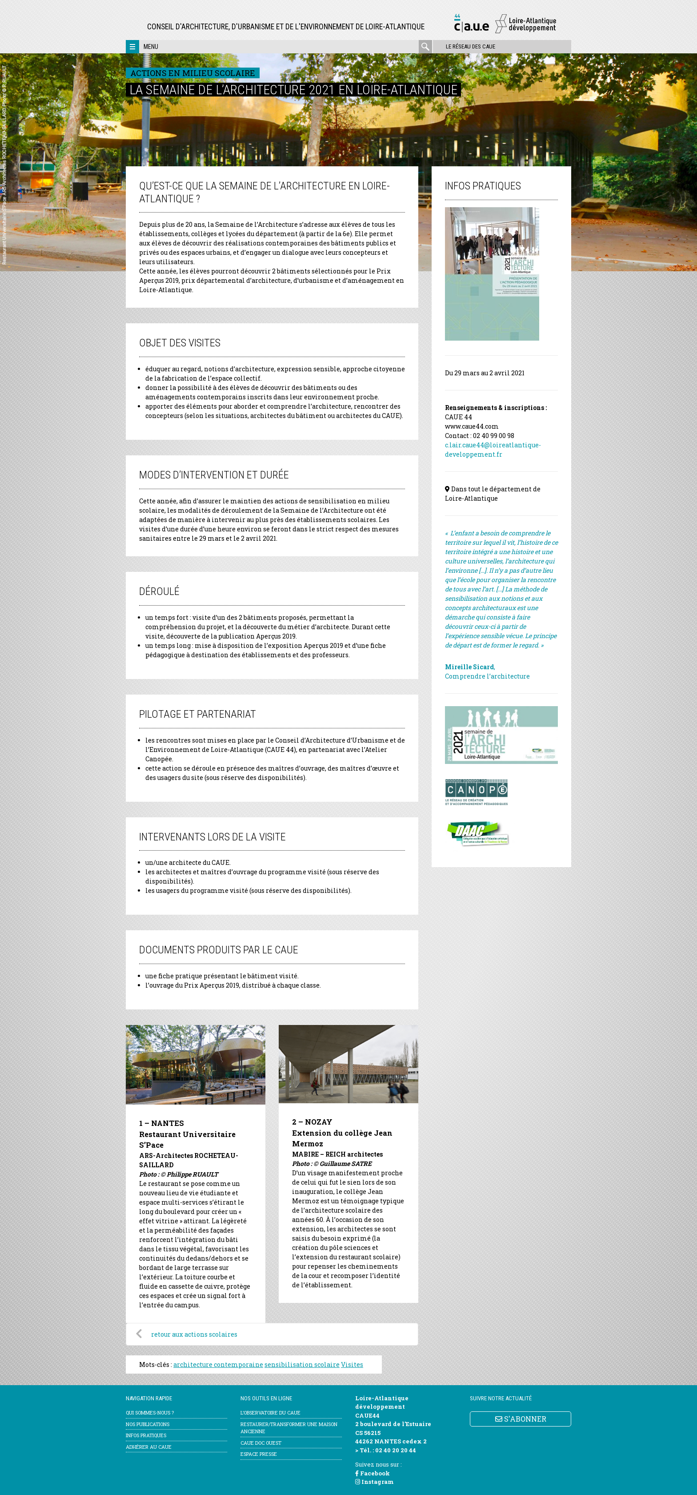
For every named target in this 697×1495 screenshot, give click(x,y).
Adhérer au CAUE (149, 1446)
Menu (151, 46)
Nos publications (147, 1424)
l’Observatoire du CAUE (270, 1412)
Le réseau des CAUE (470, 46)
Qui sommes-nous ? (150, 1412)
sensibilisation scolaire (302, 1364)
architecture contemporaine (218, 1364)
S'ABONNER (520, 1418)
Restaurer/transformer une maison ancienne (288, 1428)
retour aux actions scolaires (194, 1334)
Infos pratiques (146, 1435)
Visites (352, 1364)
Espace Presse (258, 1454)
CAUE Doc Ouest (260, 1442)
